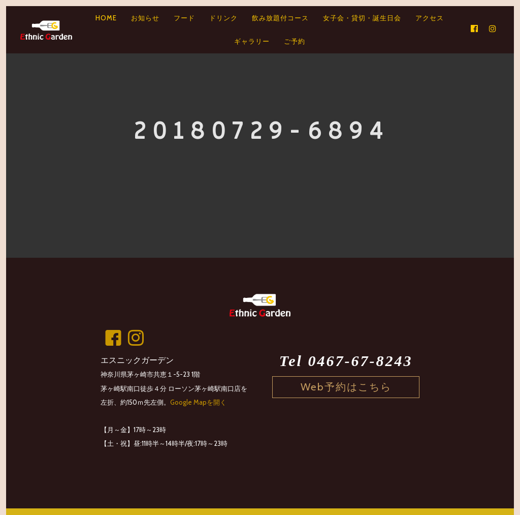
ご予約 (294, 41)
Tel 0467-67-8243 (346, 361)
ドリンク (223, 18)
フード (184, 18)
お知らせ (145, 18)
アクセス (429, 18)
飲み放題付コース (280, 18)
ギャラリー (252, 41)
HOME (106, 18)
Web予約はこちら (346, 386)
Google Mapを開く (198, 402)
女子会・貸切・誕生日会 (362, 18)
